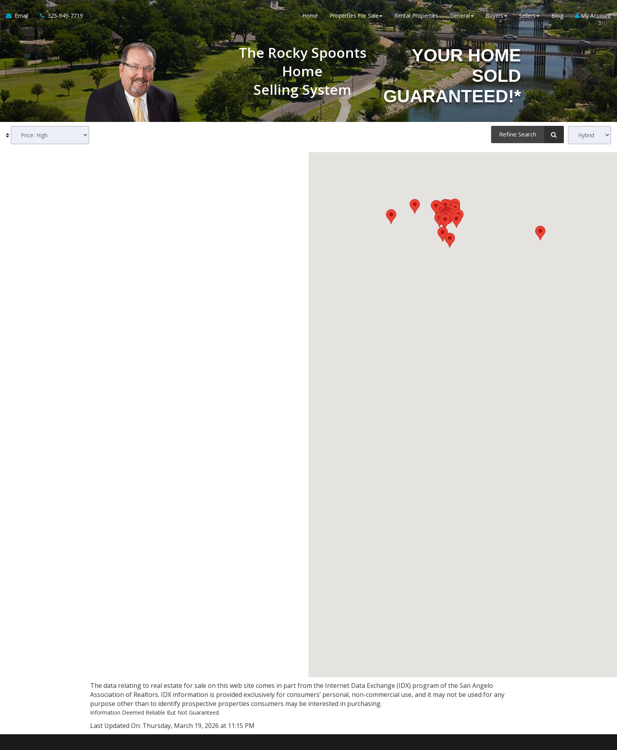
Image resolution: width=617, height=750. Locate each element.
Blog (557, 15)
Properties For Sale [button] (356, 15)
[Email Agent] (20, 16)
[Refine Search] (527, 134)
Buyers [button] (496, 15)
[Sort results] (50, 135)
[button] (456, 405)
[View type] (589, 135)
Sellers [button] (529, 15)
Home (310, 15)
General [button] (462, 15)
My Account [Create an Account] (593, 15)
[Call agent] (58, 16)
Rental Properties (416, 15)
